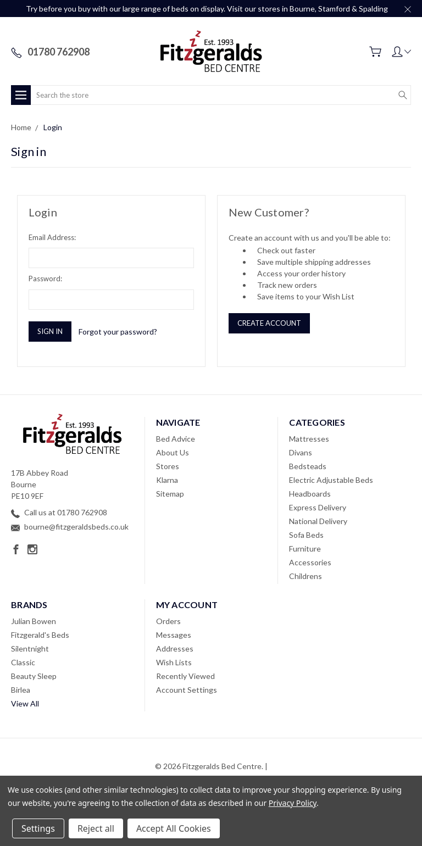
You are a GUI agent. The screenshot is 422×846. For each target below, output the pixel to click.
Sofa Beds (306, 534)
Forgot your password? (118, 331)
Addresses (174, 648)
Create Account (269, 323)
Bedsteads (307, 466)
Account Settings (186, 689)
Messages (173, 634)
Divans (300, 452)
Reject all (95, 828)
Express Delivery (317, 507)
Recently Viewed (185, 676)
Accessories (310, 562)
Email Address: (52, 237)
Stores (167, 466)
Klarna (167, 480)
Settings (38, 828)
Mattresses (309, 438)
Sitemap (170, 493)
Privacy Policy (292, 803)
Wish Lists (174, 662)
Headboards (310, 493)
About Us (172, 452)
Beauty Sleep (34, 676)
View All (25, 703)
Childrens (305, 576)
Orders (168, 621)
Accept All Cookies (173, 828)
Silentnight (30, 648)
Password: (45, 278)
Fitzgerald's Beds (40, 634)
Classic (23, 662)
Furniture (305, 548)
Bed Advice (175, 438)
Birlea (20, 689)
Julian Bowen (33, 621)
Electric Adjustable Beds (331, 480)
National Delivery (318, 521)
